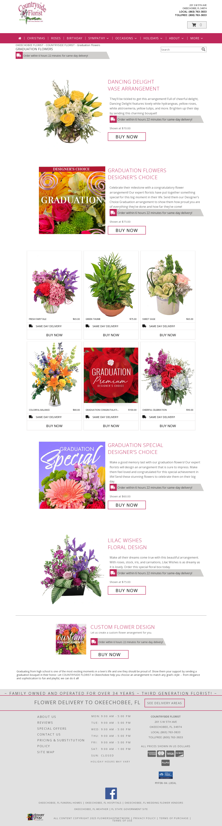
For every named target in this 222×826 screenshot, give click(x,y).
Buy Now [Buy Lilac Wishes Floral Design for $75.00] (127, 590)
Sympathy (98, 38)
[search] (203, 49)
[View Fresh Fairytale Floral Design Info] (54, 284)
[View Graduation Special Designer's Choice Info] (72, 475)
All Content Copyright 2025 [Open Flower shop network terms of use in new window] (75, 818)
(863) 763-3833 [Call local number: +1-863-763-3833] (198, 11)
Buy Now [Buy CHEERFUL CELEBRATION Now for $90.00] (168, 425)
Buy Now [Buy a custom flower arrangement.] (109, 654)
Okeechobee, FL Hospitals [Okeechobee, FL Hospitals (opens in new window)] (103, 802)
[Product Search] (180, 49)
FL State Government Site (129, 809)
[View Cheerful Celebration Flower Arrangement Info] (168, 375)
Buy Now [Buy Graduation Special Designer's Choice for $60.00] (127, 505)
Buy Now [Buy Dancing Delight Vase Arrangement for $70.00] (127, 137)
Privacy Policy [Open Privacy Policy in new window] (144, 818)
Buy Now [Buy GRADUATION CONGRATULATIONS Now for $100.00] (111, 425)
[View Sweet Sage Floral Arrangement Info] (168, 284)
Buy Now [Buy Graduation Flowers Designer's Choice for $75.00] (127, 230)
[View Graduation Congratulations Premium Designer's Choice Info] (111, 375)
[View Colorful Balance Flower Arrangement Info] (54, 375)
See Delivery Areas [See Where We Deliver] (164, 703)
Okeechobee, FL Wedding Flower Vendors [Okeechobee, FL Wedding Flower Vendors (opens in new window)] (154, 802)
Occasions (126, 38)
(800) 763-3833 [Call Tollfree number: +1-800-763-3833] (173, 737)
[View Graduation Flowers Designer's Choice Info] (72, 200)
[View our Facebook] (111, 798)
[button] (197, 24)
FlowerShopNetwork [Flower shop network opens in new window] (113, 818)
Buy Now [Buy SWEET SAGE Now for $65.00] (168, 335)
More (197, 38)
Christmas (36, 38)
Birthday (74, 38)
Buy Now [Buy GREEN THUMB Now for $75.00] (111, 335)
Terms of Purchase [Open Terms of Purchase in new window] (174, 818)
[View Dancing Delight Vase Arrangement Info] (72, 109)
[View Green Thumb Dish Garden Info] (111, 284)
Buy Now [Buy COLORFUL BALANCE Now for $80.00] (54, 425)
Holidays (153, 38)
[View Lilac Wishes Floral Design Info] (72, 565)
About (176, 38)
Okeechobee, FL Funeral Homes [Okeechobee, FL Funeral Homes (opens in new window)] (60, 802)
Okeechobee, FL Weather (91, 809)
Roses (56, 38)
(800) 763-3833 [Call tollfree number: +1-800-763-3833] (198, 15)
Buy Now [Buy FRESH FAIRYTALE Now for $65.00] (54, 335)
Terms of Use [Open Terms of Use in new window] (122, 820)
